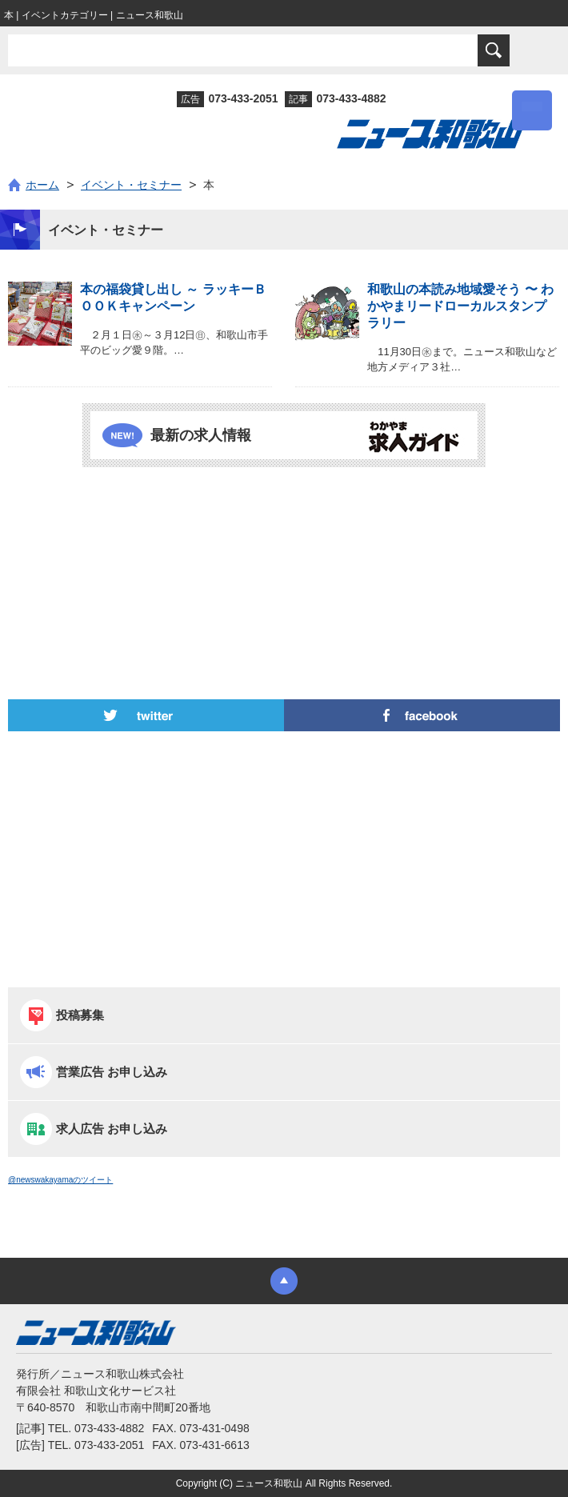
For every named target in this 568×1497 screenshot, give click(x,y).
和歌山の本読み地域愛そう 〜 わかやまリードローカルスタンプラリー (460, 306)
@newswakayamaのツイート (60, 1179)
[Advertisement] (284, 539)
